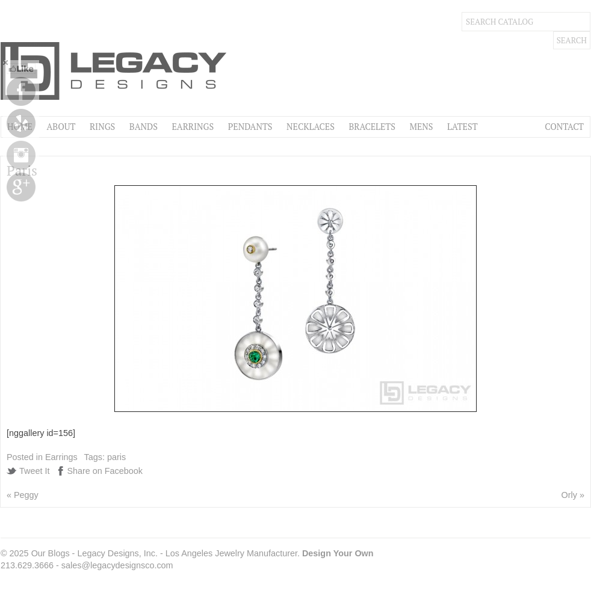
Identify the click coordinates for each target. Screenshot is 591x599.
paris (116, 457)
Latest (462, 126)
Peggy (26, 495)
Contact (564, 126)
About (60, 126)
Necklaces (310, 126)
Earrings (193, 126)
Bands (143, 126)
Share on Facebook (105, 471)
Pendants (250, 126)
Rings (102, 126)
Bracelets (371, 126)
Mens (421, 126)
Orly (569, 495)
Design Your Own (338, 553)
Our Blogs (50, 553)
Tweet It (34, 471)
